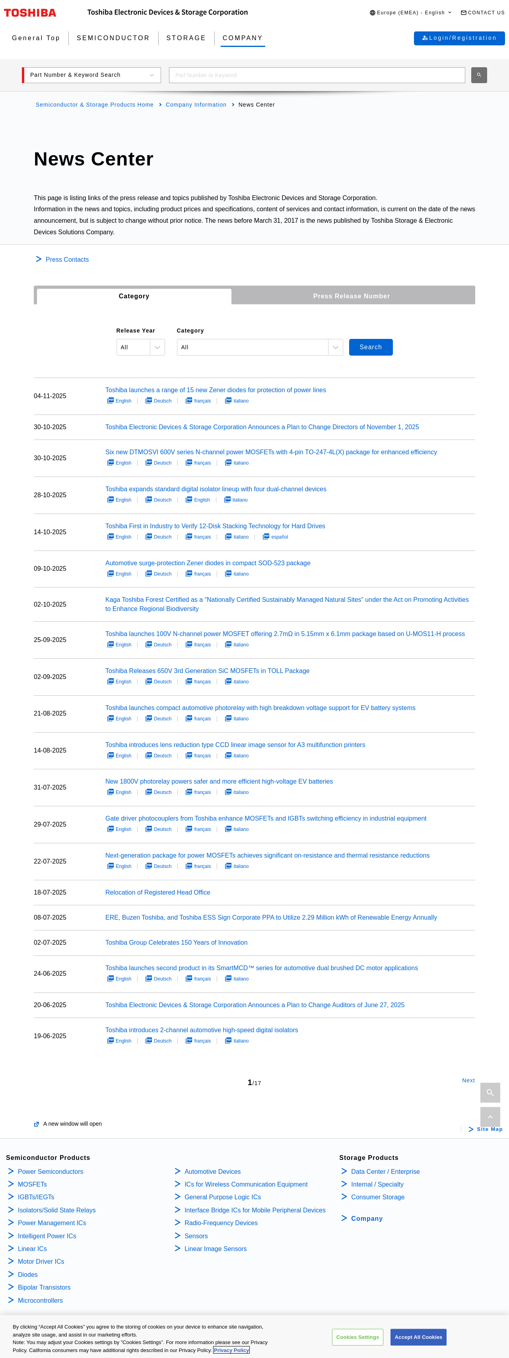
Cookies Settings (357, 1344)
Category (134, 296)
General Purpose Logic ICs (223, 1197)
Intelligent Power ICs (47, 1236)
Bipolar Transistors (44, 1287)
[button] (411, 13)
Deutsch (162, 401)
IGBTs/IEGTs (36, 1197)
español (279, 537)
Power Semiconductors (51, 1171)
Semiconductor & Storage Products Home (95, 104)
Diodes (28, 1274)
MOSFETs (32, 1184)
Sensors (196, 1236)
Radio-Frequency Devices (221, 1223)
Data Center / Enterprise (385, 1171)
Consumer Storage (377, 1197)
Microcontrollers (40, 1300)
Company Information (196, 104)
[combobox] (317, 75)
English (123, 401)
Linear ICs (32, 1248)
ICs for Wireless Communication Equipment (246, 1184)
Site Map (490, 1129)
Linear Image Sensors (216, 1248)
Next (468, 1080)
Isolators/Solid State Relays (57, 1210)
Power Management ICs (52, 1223)
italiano (241, 401)
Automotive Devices (213, 1171)
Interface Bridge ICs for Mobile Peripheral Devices (255, 1210)
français (202, 401)
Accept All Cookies (419, 1344)
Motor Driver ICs (41, 1261)
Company (367, 1218)
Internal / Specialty (377, 1184)
